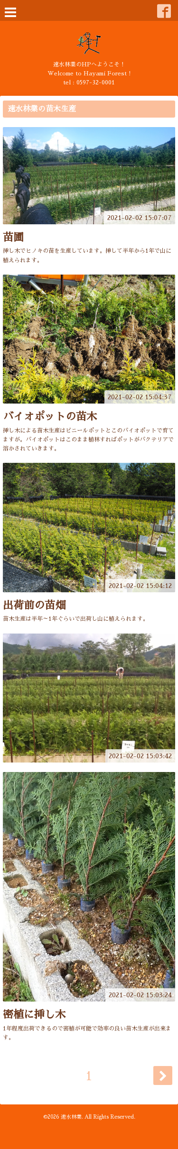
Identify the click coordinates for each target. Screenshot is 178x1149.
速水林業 (71, 1117)
